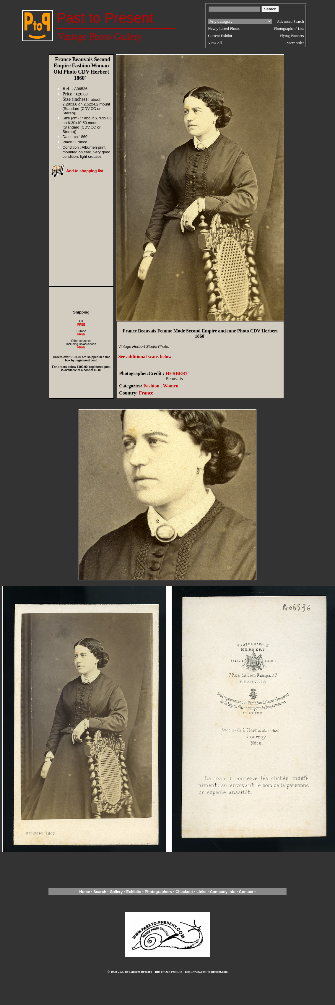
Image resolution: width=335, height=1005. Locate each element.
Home (84, 891)
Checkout (184, 891)
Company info (223, 891)
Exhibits (133, 891)
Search (99, 891)
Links (201, 891)
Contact (246, 891)
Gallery (116, 891)
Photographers (158, 891)
